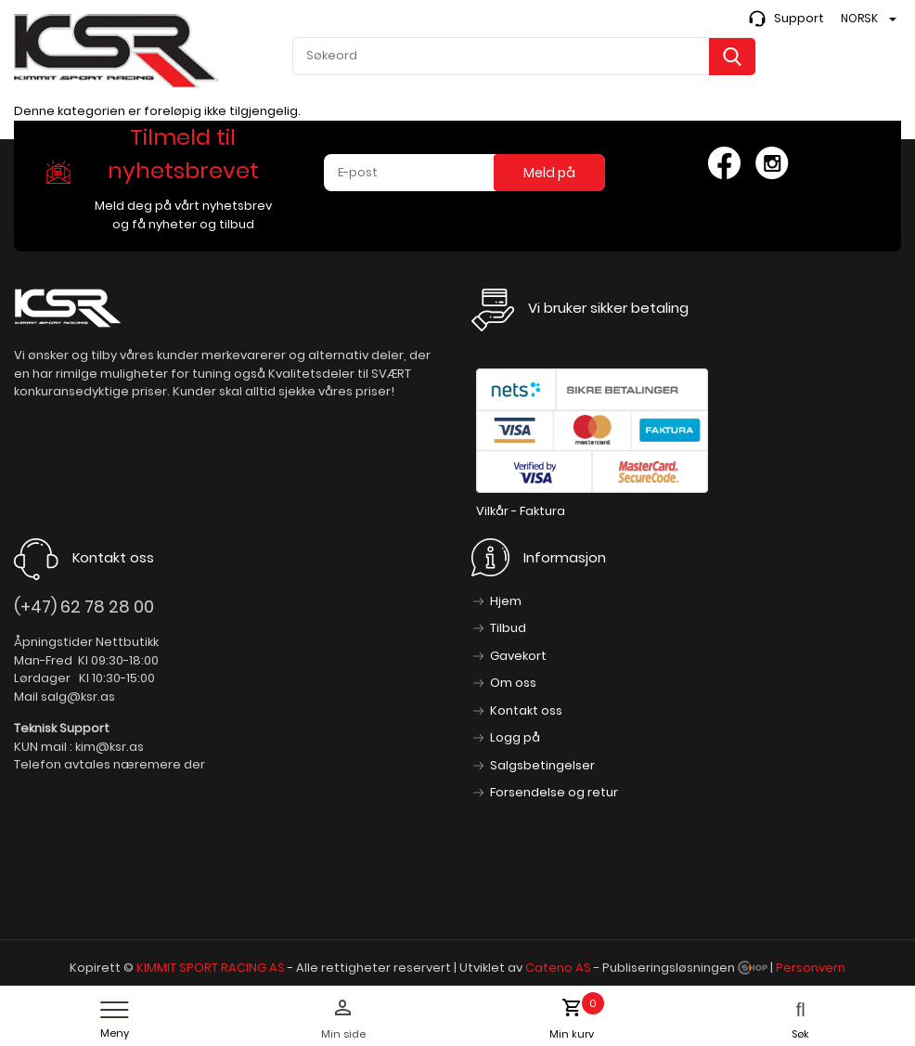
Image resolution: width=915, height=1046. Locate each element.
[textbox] (524, 55)
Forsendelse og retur (554, 792)
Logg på (515, 737)
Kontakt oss (526, 710)
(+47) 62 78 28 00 (84, 606)
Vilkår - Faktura (520, 511)
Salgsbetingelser (542, 765)
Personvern (810, 967)
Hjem (506, 601)
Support (799, 18)
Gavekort (518, 656)
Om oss (513, 682)
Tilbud (508, 628)
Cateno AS (558, 967)
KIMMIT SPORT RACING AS (210, 967)
